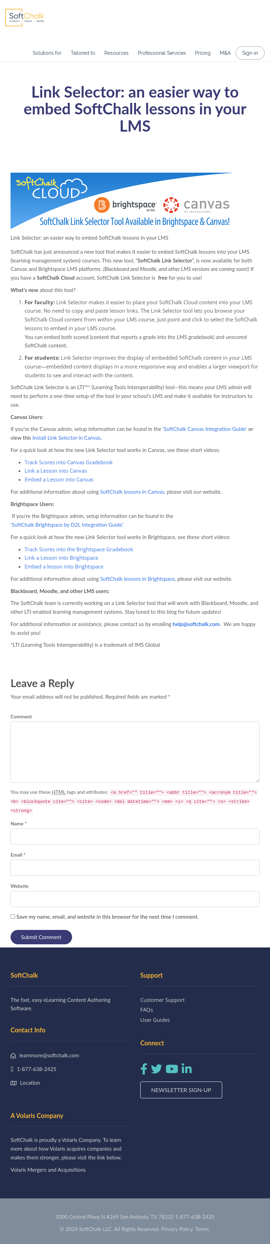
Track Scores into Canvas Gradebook (69, 462)
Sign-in (250, 53)
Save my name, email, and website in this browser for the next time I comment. (108, 916)
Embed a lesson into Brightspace (64, 566)
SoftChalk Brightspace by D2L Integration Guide (67, 524)
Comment (21, 716)
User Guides (155, 1019)
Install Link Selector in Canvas (66, 437)
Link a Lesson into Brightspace (61, 557)
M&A (225, 53)
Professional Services (162, 53)
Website (19, 886)
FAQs (146, 1009)
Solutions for (47, 53)
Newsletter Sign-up (181, 1089)
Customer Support (162, 999)
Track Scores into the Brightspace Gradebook (79, 549)
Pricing (203, 53)
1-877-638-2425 (194, 1216)
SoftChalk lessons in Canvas (132, 491)
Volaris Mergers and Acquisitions (48, 1169)
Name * (19, 823)
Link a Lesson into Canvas (56, 470)
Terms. (202, 1229)
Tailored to (83, 53)
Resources (116, 53)
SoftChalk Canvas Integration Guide (205, 429)
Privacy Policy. (177, 1229)
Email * (18, 855)
